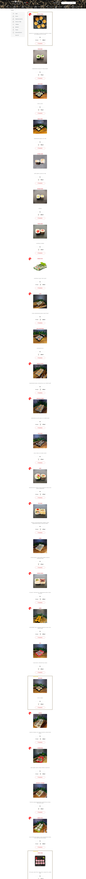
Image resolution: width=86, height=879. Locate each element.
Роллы (16, 7)
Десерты (58, 7)
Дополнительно (77, 7)
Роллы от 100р (39, 7)
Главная (12, 10)
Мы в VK (16, 35)
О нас (58, 4)
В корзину (35, 43)
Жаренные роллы (27, 7)
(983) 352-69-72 (56, 2)
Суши (8, 7)
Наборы (49, 7)
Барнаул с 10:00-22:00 (16, 3)
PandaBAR (45, 878)
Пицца (67, 7)
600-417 (57, 1)
